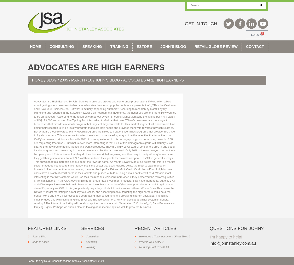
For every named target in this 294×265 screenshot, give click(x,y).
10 (90, 80)
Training (119, 47)
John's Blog (107, 80)
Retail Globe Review (216, 47)
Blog (51, 80)
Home (35, 47)
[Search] (261, 5)
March (78, 80)
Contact (255, 47)
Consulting (62, 47)
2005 (64, 80)
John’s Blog (173, 47)
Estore (144, 47)
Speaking (92, 47)
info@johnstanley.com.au (233, 243)
